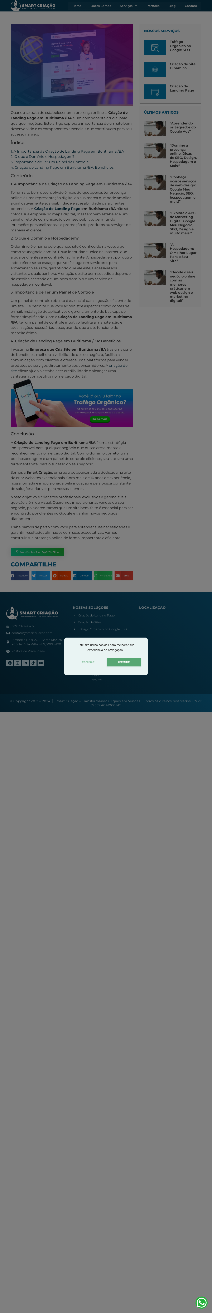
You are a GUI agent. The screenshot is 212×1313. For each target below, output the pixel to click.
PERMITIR (124, 662)
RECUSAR (88, 662)
